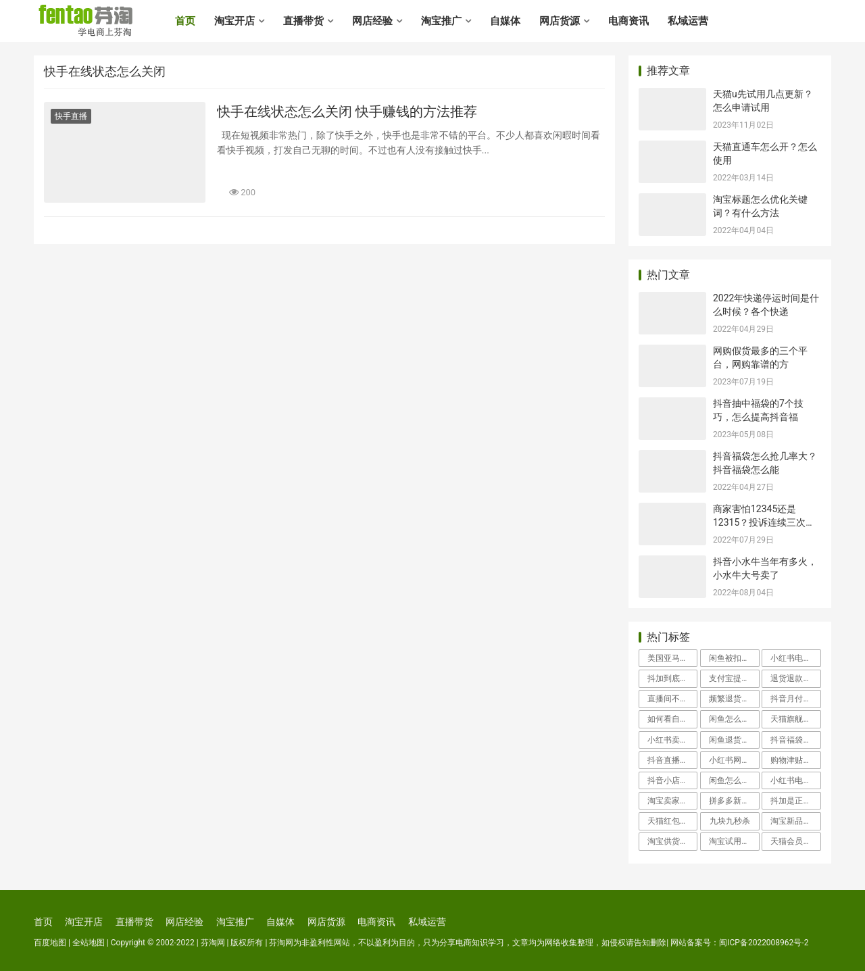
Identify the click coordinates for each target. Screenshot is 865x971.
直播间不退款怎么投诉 (672, 698)
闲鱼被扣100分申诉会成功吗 (734, 658)
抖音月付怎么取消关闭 (795, 698)
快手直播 (71, 116)
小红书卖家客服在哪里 (672, 740)
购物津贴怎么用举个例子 (795, 760)
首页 (185, 21)
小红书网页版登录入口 (734, 760)
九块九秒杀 (730, 821)
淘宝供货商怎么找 (672, 841)
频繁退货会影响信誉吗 (734, 698)
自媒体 (505, 21)
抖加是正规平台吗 (795, 800)
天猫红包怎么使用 (672, 821)
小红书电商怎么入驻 (795, 658)
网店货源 (559, 21)
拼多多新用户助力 (734, 800)
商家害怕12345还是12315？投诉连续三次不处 (764, 522)
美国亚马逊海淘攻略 (672, 658)
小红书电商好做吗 (795, 780)
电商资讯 (628, 21)
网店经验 (372, 21)
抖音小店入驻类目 (672, 780)
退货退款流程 (794, 678)
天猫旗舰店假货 (795, 719)
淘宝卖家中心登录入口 (672, 800)
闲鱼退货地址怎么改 (734, 740)
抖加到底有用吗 (672, 678)
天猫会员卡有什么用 (795, 841)
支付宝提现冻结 (734, 678)
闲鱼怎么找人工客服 (734, 780)
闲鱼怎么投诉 (733, 719)
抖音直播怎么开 (672, 760)
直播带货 (303, 21)
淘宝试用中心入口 (734, 841)
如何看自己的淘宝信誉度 (672, 719)
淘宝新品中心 (794, 821)
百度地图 (50, 942)
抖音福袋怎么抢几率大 (795, 740)
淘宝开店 (234, 21)
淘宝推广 (441, 21)
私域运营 (688, 21)
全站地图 (88, 942)
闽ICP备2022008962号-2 (763, 942)
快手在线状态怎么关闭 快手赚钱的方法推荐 (347, 111)
